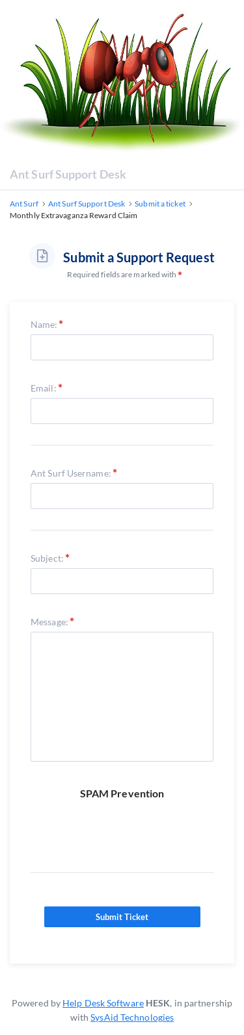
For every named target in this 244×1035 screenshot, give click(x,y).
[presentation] (129, 826)
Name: (44, 324)
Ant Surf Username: (71, 473)
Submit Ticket (122, 916)
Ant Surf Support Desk (68, 174)
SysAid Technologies (132, 1017)
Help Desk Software (103, 1002)
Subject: (47, 558)
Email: (44, 387)
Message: (49, 621)
